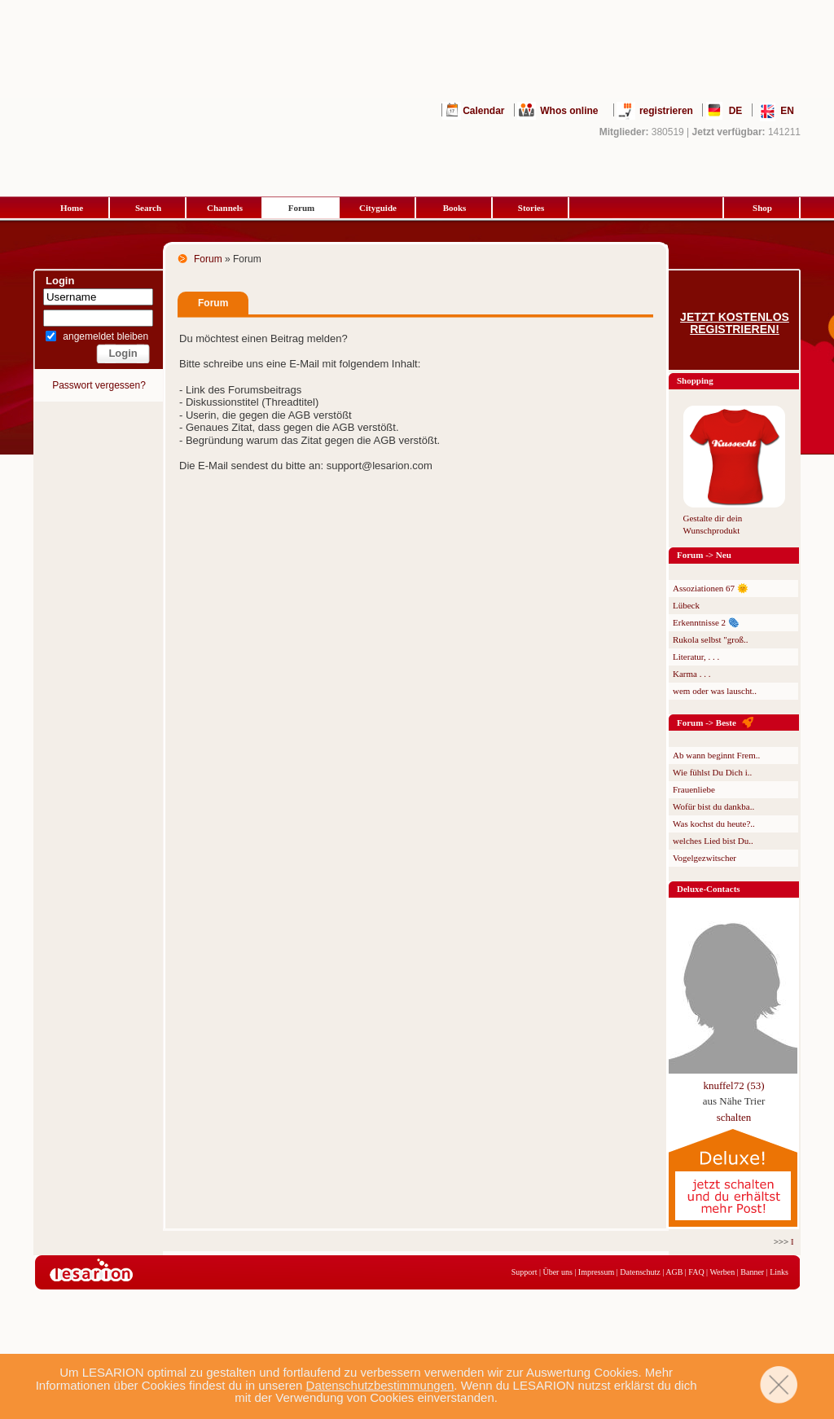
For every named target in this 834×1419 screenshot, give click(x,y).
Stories (531, 208)
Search (148, 208)
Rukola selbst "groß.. (710, 639)
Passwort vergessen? (99, 385)
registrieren (666, 110)
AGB (674, 1271)
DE (736, 110)
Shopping (695, 380)
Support (524, 1271)
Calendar (483, 110)
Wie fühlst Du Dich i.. (712, 772)
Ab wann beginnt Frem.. (716, 755)
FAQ (696, 1271)
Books (455, 208)
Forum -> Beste (706, 722)
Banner (752, 1271)
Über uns (557, 1271)
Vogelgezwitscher (704, 858)
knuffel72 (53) (733, 1085)
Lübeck (686, 605)
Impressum (596, 1271)
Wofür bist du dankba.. (713, 806)
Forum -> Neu (704, 555)
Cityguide (378, 208)
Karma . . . (691, 674)
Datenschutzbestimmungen (380, 1385)
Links (779, 1271)
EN (787, 110)
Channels (225, 208)
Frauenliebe (694, 789)
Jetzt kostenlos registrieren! (734, 323)
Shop (762, 208)
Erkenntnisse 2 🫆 (706, 622)
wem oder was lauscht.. (715, 691)
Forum (301, 208)
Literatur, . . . (696, 656)
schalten (734, 1117)
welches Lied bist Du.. (713, 841)
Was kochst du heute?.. (714, 823)
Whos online (569, 110)
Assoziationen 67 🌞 (710, 588)
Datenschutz (640, 1271)
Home (71, 208)
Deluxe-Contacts (708, 889)
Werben (722, 1271)
